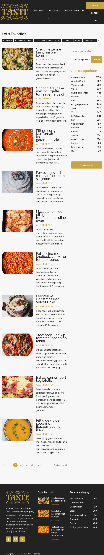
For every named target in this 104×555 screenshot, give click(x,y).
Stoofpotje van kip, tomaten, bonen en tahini (51, 337)
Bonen (29, 40)
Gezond (78, 40)
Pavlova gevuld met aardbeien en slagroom (51, 175)
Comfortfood (40, 40)
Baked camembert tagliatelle (51, 377)
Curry (49, 40)
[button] (47, 18)
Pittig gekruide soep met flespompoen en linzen (50, 423)
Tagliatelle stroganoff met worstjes (58, 512)
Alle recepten (20, 40)
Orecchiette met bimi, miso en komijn (49, 52)
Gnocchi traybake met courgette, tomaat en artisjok (51, 91)
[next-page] (38, 463)
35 (32, 463)
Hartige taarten (90, 40)
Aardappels (7, 40)
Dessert (57, 40)
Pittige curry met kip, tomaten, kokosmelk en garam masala (49, 134)
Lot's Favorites (55, 519)
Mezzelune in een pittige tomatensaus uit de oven (51, 215)
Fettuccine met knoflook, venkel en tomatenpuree (50, 256)
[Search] (96, 59)
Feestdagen (68, 40)
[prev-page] (4, 463)
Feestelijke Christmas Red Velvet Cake (48, 298)
